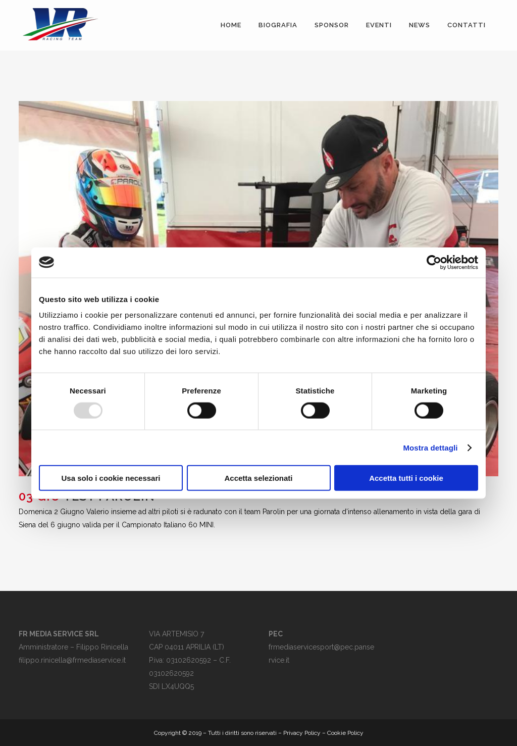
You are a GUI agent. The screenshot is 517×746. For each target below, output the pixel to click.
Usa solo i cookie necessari (111, 478)
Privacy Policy (302, 732)
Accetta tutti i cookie (406, 478)
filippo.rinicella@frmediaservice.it (72, 660)
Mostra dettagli (430, 447)
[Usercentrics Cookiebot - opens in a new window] (434, 262)
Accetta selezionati (258, 478)
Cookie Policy (345, 732)
